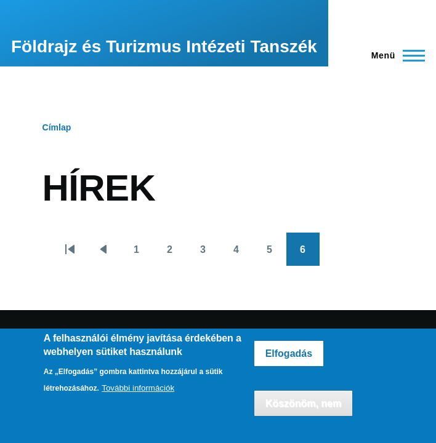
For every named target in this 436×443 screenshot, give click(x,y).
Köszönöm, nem (303, 403)
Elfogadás (288, 353)
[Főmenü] (394, 55)
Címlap (56, 127)
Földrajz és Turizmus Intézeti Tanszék (164, 46)
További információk (138, 388)
